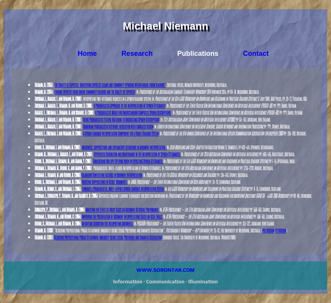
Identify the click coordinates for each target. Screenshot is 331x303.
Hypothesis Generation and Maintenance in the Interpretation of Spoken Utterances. (137, 154)
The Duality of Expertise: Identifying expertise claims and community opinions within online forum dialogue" (110, 84)
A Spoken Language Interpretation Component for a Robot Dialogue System (121, 133)
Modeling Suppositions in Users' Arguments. (104, 181)
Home (87, 53)
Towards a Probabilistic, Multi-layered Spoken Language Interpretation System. (123, 188)
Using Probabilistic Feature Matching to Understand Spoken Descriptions (121, 119)
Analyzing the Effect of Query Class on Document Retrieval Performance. (122, 209)
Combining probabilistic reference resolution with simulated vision (118, 126)
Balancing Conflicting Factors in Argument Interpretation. (112, 174)
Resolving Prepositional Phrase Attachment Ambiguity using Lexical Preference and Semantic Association (108, 237)
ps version (280, 230)
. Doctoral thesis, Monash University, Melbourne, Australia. (196, 84)
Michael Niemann (165, 26)
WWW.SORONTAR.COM (166, 270)
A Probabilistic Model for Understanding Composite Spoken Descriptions (133, 112)
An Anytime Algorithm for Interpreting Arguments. (107, 223)
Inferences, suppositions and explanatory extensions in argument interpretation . (124, 147)
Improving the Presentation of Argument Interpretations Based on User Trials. (122, 216)
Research (137, 53)
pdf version (268, 230)
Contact (256, 53)
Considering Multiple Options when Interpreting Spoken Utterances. (128, 160)
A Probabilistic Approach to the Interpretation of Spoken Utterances (129, 105)
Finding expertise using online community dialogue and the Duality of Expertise (95, 91)
